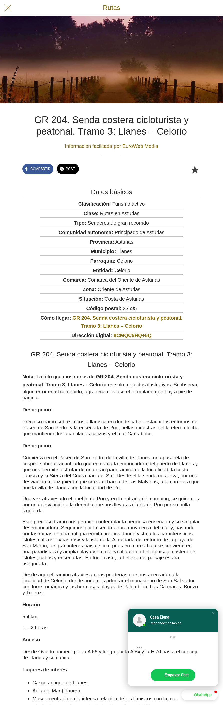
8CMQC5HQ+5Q (133, 335)
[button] (213, 613)
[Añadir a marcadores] (195, 169)
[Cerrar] (8, 8)
